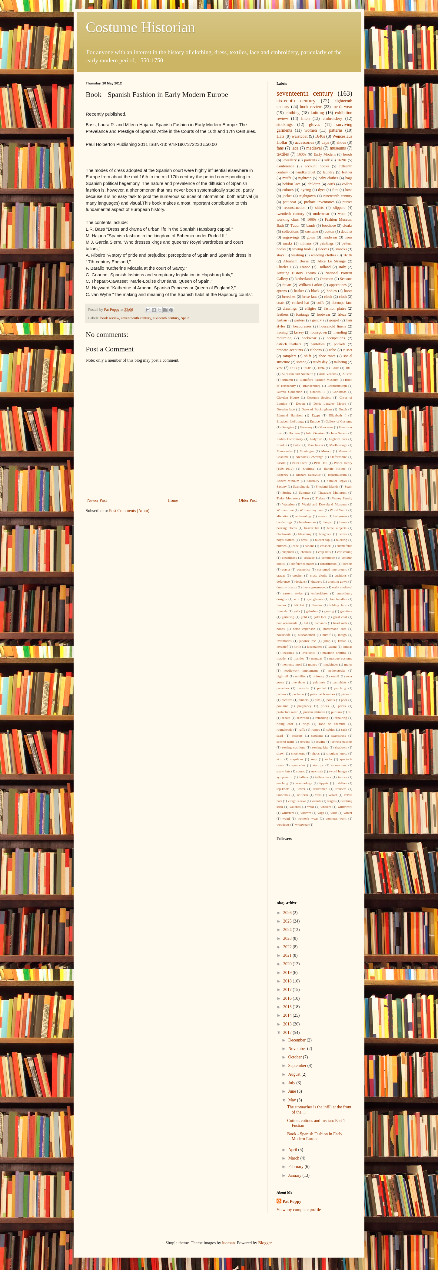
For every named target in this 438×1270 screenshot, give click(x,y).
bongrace (325, 534)
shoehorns (298, 753)
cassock (325, 546)
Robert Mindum (288, 480)
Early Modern (325, 154)
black (315, 291)
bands (311, 225)
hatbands (321, 623)
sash (344, 729)
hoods (347, 154)
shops (316, 753)
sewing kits (320, 747)
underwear (321, 214)
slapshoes (296, 759)
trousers (341, 789)
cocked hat (300, 303)
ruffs (302, 729)
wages (331, 801)
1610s (347, 255)
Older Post (248, 500)
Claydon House (288, 397)
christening (344, 552)
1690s (307, 368)
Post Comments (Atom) (129, 510)
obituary (318, 676)
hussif (327, 635)
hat (306, 623)
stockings (285, 124)
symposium (284, 777)
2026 (288, 912)
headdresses (302, 326)
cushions (341, 575)
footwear (323, 314)
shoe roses (327, 356)
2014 (288, 1015)
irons (348, 237)
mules (348, 664)
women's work (336, 818)
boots (348, 291)
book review (109, 318)
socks (328, 759)
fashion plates (335, 308)
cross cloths (318, 575)
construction (328, 563)
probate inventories (319, 202)
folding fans (338, 605)
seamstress (338, 735)
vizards (316, 801)
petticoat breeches (322, 694)
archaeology (303, 516)
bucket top (322, 539)
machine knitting (335, 652)
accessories (304, 142)
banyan (327, 522)
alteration (283, 516)
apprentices (338, 285)
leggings (288, 652)
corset (286, 569)
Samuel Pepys (337, 480)
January (295, 1175)
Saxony (282, 486)
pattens (281, 694)
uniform (302, 795)
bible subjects (337, 528)
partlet (321, 688)
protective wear (287, 712)
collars (347, 184)
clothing (293, 112)
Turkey (320, 498)
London (282, 445)
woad (286, 818)
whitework (345, 806)
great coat (340, 617)
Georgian (287, 427)
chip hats (324, 552)
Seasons (346, 279)
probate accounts (290, 350)
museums (338, 148)
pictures (287, 700)
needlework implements (301, 670)
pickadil (346, 694)
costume (311, 231)
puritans (336, 712)
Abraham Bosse (296, 261)
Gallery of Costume (338, 421)
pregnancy (304, 706)
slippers (339, 208)
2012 (288, 1032)
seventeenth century (136, 318)
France (305, 267)
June (292, 1091)
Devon (300, 403)
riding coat (285, 723)
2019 (288, 972)
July (292, 1083)
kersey (299, 332)
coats (280, 303)
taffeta (304, 777)
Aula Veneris (328, 374)
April (293, 1149)
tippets (323, 783)
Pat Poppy (292, 1201)
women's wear (307, 818)
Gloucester (325, 427)
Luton (297, 445)
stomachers (338, 765)
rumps (315, 729)
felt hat (299, 605)
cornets (347, 563)
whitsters (288, 812)
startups (318, 765)
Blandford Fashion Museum (319, 379)
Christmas (339, 391)
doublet (346, 231)
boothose (329, 225)
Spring (286, 492)
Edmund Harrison (290, 415)
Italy (342, 267)
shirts (319, 208)
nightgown (307, 196)
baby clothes (328, 178)
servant (305, 741)
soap (314, 759)
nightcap (304, 178)
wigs (321, 812)
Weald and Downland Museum (324, 504)
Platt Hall (320, 463)
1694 (321, 368)
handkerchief (305, 172)
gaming (329, 611)
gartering (288, 617)
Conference (285, 166)
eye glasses (315, 599)
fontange (302, 314)
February (296, 1166)
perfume (298, 694)
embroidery (332, 118)
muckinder (331, 664)
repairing (341, 717)
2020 (288, 964)
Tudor (295, 225)
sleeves (323, 249)
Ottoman (326, 279)
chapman (288, 552)
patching (340, 688)
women (310, 130)
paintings (326, 243)
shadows (341, 747)
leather (347, 172)
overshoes (298, 682)
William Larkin (310, 285)
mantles (299, 658)
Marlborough (338, 445)
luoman (228, 1243)
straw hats (283, 771)
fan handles (338, 599)
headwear (330, 237)
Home (173, 500)
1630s (301, 154)
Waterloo (288, 504)
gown (311, 237)
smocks (341, 249)
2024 (288, 929)
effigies (310, 308)
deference (283, 581)
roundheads (284, 729)
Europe (315, 421)
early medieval (342, 587)
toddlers (341, 783)
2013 (288, 1024)
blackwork (284, 534)
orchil (335, 676)
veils (318, 795)
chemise (306, 552)
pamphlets (340, 682)
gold (304, 617)
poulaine (282, 706)
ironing (282, 332)
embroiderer (319, 593)
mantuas (316, 658)
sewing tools (302, 249)
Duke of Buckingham (316, 409)
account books (317, 166)
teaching (282, 783)
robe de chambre (332, 723)
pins (317, 700)
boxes (343, 534)
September (297, 1065)
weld (310, 806)
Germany (306, 427)
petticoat (289, 202)
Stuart (286, 285)
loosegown (318, 332)
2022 (288, 947)
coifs (331, 184)
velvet (333, 795)
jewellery (290, 160)
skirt (280, 759)
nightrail (282, 676)
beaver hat (312, 528)
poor (344, 700)
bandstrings (284, 522)
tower (301, 789)
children (314, 184)
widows (305, 812)
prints (342, 706)
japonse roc (307, 641)
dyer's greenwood (315, 587)
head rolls (340, 623)
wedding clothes (323, 255)
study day (320, 362)
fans (280, 148)
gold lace (320, 617)
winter (347, 812)
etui (296, 599)
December (297, 1040)
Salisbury (313, 480)
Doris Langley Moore (330, 403)
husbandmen (306, 635)
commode (328, 557)
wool (342, 214)
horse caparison (304, 628)
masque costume (340, 658)
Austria (347, 374)
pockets (339, 344)
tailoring (340, 362)
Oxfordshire (338, 457)
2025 (288, 921)
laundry (328, 172)
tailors (342, 777)
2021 (288, 955)
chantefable (345, 546)
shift (307, 356)
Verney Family (342, 498)
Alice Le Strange (331, 261)
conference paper (302, 563)
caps (325, 142)
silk (327, 160)
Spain (185, 318)
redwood (303, 717)
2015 (288, 1007)
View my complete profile (299, 1209)
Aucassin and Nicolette (297, 374)
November (297, 1048)
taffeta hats (323, 777)
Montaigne (307, 451)
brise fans (309, 296)
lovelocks (308, 652)
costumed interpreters (332, 569)
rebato (286, 717)
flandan (317, 605)
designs (300, 581)
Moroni (326, 451)
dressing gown (337, 581)
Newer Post (97, 500)
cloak (328, 296)
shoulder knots (337, 753)
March (294, 1158)
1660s (311, 219)
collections (290, 231)
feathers (283, 314)
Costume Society (319, 397)
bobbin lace (291, 184)
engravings (291, 237)
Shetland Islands (327, 486)
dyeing (306, 190)
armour (322, 516)
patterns (336, 130)
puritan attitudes (314, 712)
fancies (281, 605)
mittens (306, 243)
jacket (287, 196)
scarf (280, 735)
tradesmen (320, 789)
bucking (341, 539)
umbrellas (283, 795)
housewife (283, 635)
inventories (284, 641)
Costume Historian (140, 27)
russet (347, 350)
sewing (321, 741)
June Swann (339, 433)
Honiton (294, 433)
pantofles (317, 344)
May (292, 1100)
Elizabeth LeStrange (290, 421)
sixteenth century (166, 318)
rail (350, 712)
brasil (305, 539)
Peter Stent (299, 463)
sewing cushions (293, 747)
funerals (282, 611)
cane (296, 546)
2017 (288, 989)
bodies (332, 291)
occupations (336, 338)
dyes (321, 190)
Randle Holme (334, 468)
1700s (335, 368)
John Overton (315, 433)
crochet (298, 575)
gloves (314, 124)
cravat (281, 575)
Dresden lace (286, 409)
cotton (329, 231)
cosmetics (303, 569)
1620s (341, 160)
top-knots (283, 789)
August (294, 1074)
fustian (282, 320)
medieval (314, 148)
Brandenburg (311, 385)
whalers (325, 806)
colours (288, 190)
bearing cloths (287, 528)
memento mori (292, 664)
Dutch (343, 409)
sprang (301, 362)
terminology (303, 783)
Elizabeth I (337, 415)
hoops (281, 628)
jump (327, 641)
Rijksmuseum (337, 474)
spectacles (298, 765)
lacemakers (314, 646)
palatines (319, 682)
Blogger (264, 1243)
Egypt (316, 415)
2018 (288, 981)
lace (295, 148)
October (295, 1057)
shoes (341, 142)
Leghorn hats (338, 439)
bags (348, 178)
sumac (300, 771)
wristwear (302, 824)
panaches (283, 688)
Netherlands (304, 279)
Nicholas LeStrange (309, 457)
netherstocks (336, 670)
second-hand (285, 741)
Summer (304, 492)
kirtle (297, 646)
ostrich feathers (289, 344)
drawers (316, 581)
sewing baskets (342, 741)
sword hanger (338, 771)
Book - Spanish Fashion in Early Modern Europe (314, 1136)
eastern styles (293, 593)
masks (287, 243)
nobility (300, 676)
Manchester (315, 445)
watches (295, 806)
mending (340, 332)
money (312, 664)
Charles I (284, 267)
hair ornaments (287, 623)
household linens (333, 326)
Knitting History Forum (296, 273)
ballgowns (340, 516)
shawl (280, 753)
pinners (304, 700)
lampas (347, 646)
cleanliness (289, 557)
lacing (332, 646)
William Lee (285, 510)
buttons (282, 546)
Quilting (308, 468)
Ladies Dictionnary (290, 439)
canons (309, 546)
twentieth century (290, 214)
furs (335, 190)
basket (299, 291)
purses (347, 202)
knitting (317, 112)
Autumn (287, 379)
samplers (289, 356)
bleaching (305, 534)
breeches (289, 296)
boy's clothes (285, 539)
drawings (290, 308)
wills (333, 812)
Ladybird (316, 439)
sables (331, 729)
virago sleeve (297, 801)
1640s (320, 136)
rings (306, 723)
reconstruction (294, 208)
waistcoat (300, 136)
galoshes (312, 611)
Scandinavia (301, 486)
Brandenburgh (337, 385)
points (331, 700)
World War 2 (338, 510)
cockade (309, 557)
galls (297, 611)
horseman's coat (335, 628)
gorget (334, 320)
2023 (288, 938)
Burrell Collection (289, 391)
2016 (288, 998)
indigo (342, 635)
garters (299, 320)
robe (332, 350)
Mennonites (285, 451)
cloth (343, 296)
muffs (286, 178)
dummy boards (287, 587)
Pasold (281, 463)
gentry (317, 320)
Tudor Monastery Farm (293, 498)
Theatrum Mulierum (332, 492)
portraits (310, 160)
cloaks (347, 225)
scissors (297, 735)
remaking (321, 717)
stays (280, 255)
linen (305, 118)
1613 (293, 368)
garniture (346, 611)
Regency (282, 474)
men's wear (342, 106)
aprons (282, 291)
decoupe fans (342, 303)
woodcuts (283, 824)
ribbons (316, 350)
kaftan (342, 641)
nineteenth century (338, 196)
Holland (324, 267)
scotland (317, 735)
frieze (342, 314)
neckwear (309, 338)
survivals (317, 771)
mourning (284, 338)
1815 (349, 368)
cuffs (320, 303)
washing (297, 255)
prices (325, 706)
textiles (283, 154)
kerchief (282, 646)
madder (282, 658)
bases (343, 522)
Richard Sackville (308, 474)
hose (348, 190)
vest (280, 368)
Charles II (317, 391)
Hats (280, 136)
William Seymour (312, 510)
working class (288, 219)
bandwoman (307, 522)
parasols (303, 688)
